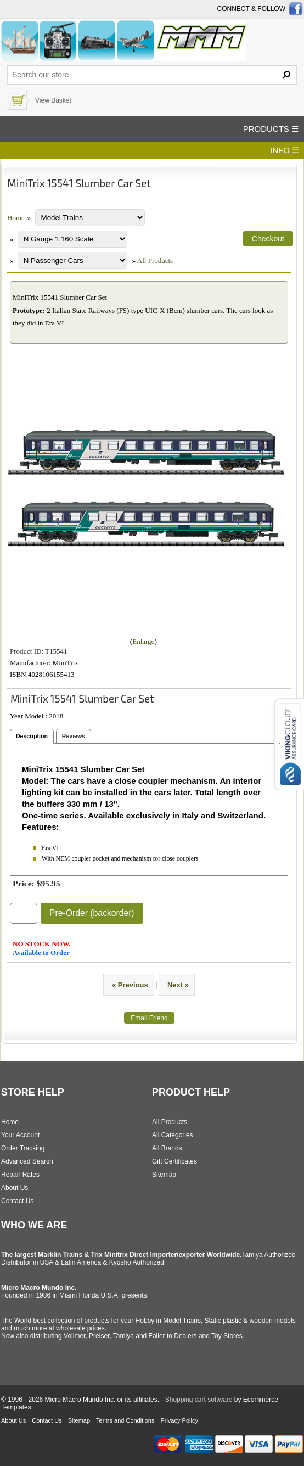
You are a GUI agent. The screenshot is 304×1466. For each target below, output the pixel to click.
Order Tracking (22, 1148)
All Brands (167, 1148)
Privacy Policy (179, 1420)
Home (16, 218)
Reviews (73, 736)
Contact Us (17, 1201)
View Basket (53, 100)
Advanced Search (27, 1161)
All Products (155, 260)
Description (32, 736)
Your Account (20, 1135)
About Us (14, 1188)
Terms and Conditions (125, 1420)
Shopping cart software (199, 1399)
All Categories (172, 1135)
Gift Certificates (174, 1161)
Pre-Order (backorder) (91, 913)
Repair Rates (20, 1174)
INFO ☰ (284, 150)
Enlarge (143, 641)
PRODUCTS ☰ (271, 128)
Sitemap (164, 1174)
